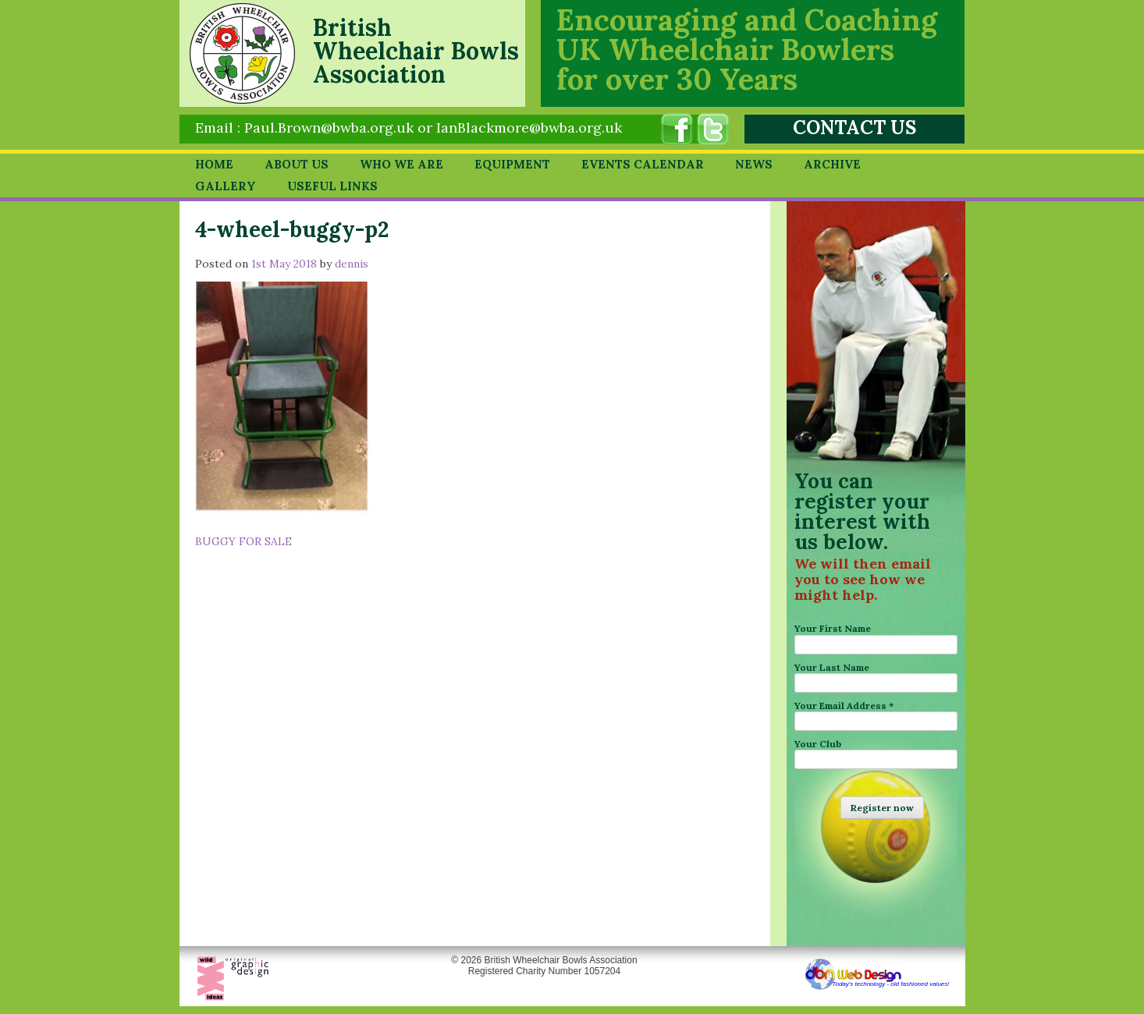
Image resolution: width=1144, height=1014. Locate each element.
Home (214, 164)
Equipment (512, 164)
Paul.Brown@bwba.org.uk (329, 127)
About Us (297, 164)
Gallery (225, 186)
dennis (351, 264)
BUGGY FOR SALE (243, 541)
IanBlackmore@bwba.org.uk (529, 127)
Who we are (401, 164)
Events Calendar (642, 164)
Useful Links (332, 186)
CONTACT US (854, 127)
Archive (832, 164)
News (754, 164)
